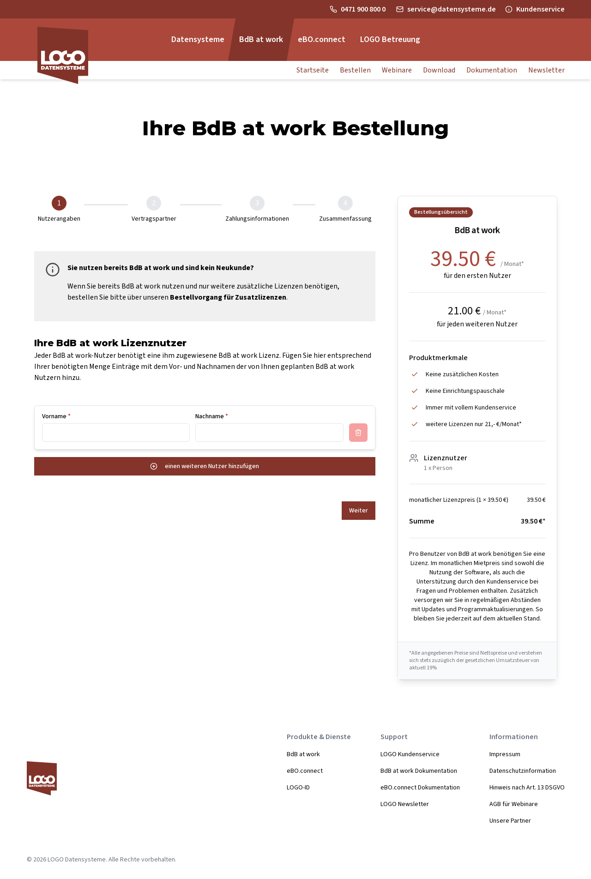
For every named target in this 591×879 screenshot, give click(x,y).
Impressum (504, 754)
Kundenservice (540, 9)
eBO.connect (305, 771)
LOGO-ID (298, 787)
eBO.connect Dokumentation (420, 787)
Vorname (56, 416)
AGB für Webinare (513, 804)
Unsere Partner (510, 820)
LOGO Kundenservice (410, 754)
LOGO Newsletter (404, 804)
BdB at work (303, 754)
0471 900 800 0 (364, 9)
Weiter (358, 510)
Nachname (211, 416)
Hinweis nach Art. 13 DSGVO (527, 787)
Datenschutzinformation (522, 771)
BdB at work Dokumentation (418, 771)
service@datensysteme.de (451, 9)
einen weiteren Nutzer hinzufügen (204, 466)
